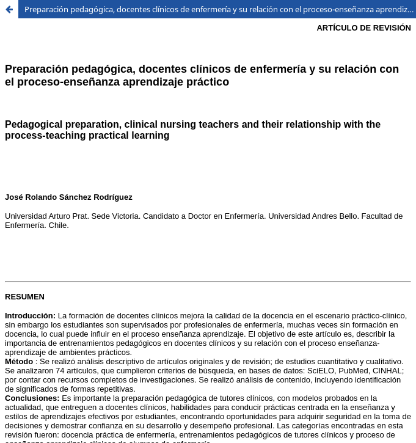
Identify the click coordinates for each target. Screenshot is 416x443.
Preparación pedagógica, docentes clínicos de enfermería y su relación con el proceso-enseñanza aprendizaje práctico (220, 9)
